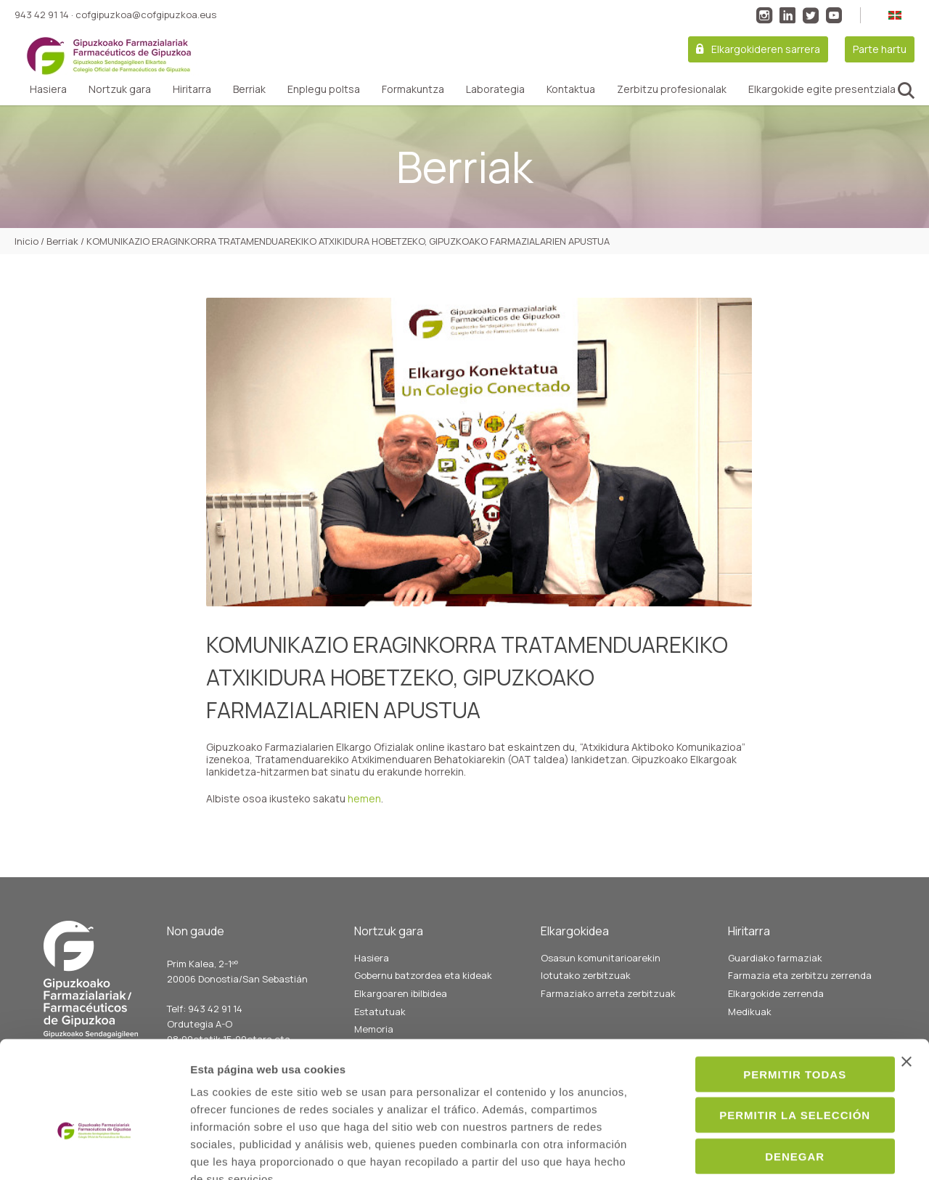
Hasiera (48, 89)
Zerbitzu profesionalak (672, 89)
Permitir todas (770, 988)
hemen (364, 798)
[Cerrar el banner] (906, 975)
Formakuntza (413, 89)
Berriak (249, 89)
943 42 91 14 (42, 14)
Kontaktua (571, 89)
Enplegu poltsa (323, 89)
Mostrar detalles (788, 1151)
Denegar (771, 1070)
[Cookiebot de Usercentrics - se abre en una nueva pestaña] (93, 1152)
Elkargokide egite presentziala (822, 89)
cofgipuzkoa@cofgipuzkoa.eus (145, 14)
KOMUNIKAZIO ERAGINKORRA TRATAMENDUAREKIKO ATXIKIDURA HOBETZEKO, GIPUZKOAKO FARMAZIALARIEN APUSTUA (467, 677)
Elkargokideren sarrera (765, 49)
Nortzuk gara (120, 89)
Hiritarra (192, 89)
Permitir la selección (770, 1029)
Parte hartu (880, 49)
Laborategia (495, 89)
